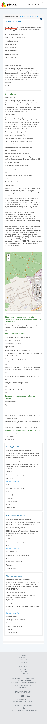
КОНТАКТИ (23, 657)
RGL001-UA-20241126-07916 (29, 16)
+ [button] (8, 255)
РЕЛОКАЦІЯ (23, 674)
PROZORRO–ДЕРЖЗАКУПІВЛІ (23, 678)
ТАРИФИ (23, 669)
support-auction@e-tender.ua (23, 701)
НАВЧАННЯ (23, 687)
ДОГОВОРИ (23, 671)
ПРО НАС (23, 660)
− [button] (8, 259)
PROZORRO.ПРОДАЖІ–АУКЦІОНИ (23, 683)
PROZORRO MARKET (23, 680)
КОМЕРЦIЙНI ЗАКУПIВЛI (23, 685)
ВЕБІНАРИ (23, 667)
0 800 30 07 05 (32, 5)
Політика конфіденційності (23, 708)
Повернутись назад (13, 22)
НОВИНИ (23, 655)
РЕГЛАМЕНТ (23, 662)
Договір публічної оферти (23, 705)
